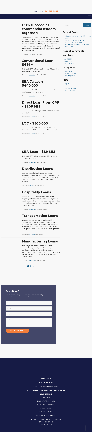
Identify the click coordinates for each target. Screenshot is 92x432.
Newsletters (69, 71)
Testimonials (46, 390)
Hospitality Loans (36, 192)
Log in (67, 84)
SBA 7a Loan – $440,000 (33, 83)
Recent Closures (70, 73)
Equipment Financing (46, 404)
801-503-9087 (51, 11)
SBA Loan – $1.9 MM (38, 152)
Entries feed (69, 86)
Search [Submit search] (86, 25)
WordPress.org (70, 90)
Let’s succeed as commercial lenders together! (39, 29)
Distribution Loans (37, 169)
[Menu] (89, 16)
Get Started (59, 390)
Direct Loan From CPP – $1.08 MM (40, 104)
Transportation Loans (40, 216)
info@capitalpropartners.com (48, 386)
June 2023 (68, 61)
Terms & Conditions (46, 422)
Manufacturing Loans (40, 241)
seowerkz (32, 75)
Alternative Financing (46, 415)
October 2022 (70, 63)
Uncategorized (70, 76)
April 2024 (68, 59)
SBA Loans (46, 397)
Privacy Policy (46, 424)
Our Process (32, 390)
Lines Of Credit (46, 408)
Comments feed (70, 88)
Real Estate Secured (46, 401)
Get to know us (17, 330)
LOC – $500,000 (35, 123)
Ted (30, 54)
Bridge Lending (46, 411)
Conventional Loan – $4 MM (39, 63)
